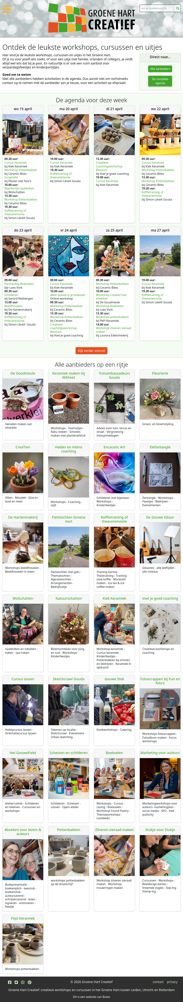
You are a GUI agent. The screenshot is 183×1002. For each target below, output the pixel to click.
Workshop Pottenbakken (20, 170)
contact (158, 982)
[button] (6, 11)
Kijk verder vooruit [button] (91, 351)
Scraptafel (11, 177)
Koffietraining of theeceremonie (15, 212)
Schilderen (11, 295)
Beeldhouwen (13, 306)
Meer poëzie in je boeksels (67, 295)
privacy (172, 982)
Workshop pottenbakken (112, 317)
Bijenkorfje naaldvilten (19, 188)
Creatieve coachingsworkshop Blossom (109, 166)
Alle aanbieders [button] (160, 69)
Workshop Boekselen (110, 306)
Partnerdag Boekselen (19, 284)
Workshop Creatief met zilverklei (111, 297)
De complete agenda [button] (160, 81)
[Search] (157, 8)
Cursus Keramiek (16, 163)
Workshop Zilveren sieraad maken (113, 330)
